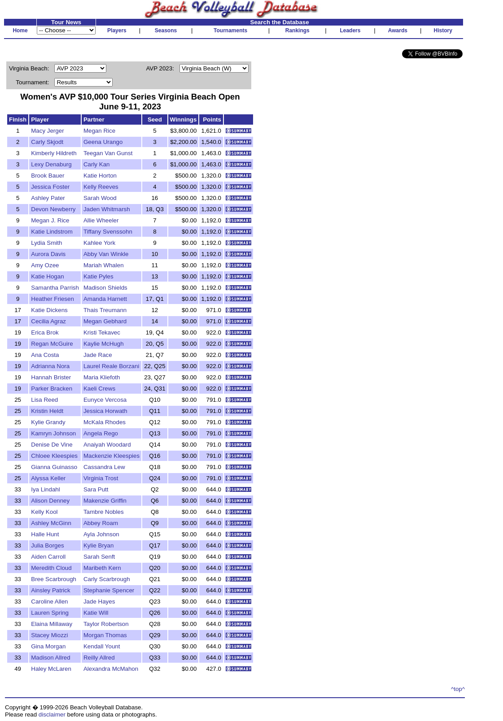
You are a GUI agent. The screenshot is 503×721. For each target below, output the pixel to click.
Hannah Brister (51, 377)
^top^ (458, 689)
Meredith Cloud (51, 568)
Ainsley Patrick (50, 590)
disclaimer (52, 714)
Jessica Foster (50, 186)
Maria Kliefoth (101, 377)
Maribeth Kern (102, 568)
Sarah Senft (99, 556)
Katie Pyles (98, 276)
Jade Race (97, 355)
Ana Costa (45, 355)
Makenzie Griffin (105, 500)
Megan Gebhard (105, 321)
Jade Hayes (99, 601)
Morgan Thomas (105, 635)
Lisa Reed (44, 399)
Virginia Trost (100, 478)
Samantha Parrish (55, 287)
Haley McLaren (51, 668)
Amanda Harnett (105, 298)
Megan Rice (99, 130)
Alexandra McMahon (110, 668)
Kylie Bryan (98, 545)
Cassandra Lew (104, 467)
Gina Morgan (48, 646)
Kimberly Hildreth (53, 153)
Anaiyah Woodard (107, 444)
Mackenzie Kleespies (111, 455)
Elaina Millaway (51, 624)
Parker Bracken (51, 388)
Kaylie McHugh (103, 343)
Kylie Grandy (48, 422)
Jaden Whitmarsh (106, 209)
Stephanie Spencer (108, 590)
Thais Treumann (105, 310)
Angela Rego (100, 433)
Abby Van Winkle (106, 254)
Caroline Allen (49, 601)
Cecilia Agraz (48, 321)
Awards (397, 30)
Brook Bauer (47, 175)
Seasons (166, 30)
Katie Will (96, 612)
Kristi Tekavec (101, 332)
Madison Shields (105, 287)
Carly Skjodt (47, 142)
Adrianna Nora (50, 366)
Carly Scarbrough (106, 579)
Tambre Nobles (103, 511)
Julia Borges (47, 545)
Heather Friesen (52, 298)
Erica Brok (44, 332)
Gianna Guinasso (54, 467)
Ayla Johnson (101, 534)
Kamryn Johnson (53, 433)
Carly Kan (96, 164)
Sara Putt (96, 489)
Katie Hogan (47, 276)
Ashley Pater (48, 198)
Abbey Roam (100, 523)
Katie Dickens (49, 310)
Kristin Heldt (47, 411)
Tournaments (230, 30)
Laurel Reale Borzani (111, 366)
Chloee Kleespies (54, 455)
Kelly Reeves (100, 186)
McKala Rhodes (104, 422)
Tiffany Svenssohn (107, 231)
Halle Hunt (45, 534)
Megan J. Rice (50, 220)
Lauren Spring (50, 612)
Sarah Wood (100, 198)
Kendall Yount (101, 646)
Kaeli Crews (99, 388)
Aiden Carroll (48, 556)
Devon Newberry (53, 209)
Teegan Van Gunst (107, 153)
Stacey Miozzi (49, 635)
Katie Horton (100, 175)
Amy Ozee (45, 265)
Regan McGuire (52, 343)
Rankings (297, 30)
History (443, 30)
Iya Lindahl (45, 489)
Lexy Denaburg (51, 164)
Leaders (350, 30)
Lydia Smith (46, 242)
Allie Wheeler (101, 220)
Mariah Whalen (103, 265)
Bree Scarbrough (53, 579)
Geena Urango (102, 142)
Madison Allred (50, 657)
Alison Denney (50, 500)
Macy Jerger (47, 130)
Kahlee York (99, 242)
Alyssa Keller (48, 478)
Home (20, 30)
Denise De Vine (51, 444)
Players (117, 30)
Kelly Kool (44, 511)
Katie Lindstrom (52, 231)
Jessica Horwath (105, 411)
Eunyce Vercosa (105, 399)
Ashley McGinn (51, 523)
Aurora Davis (48, 254)
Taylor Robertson (106, 624)
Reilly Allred (99, 657)
